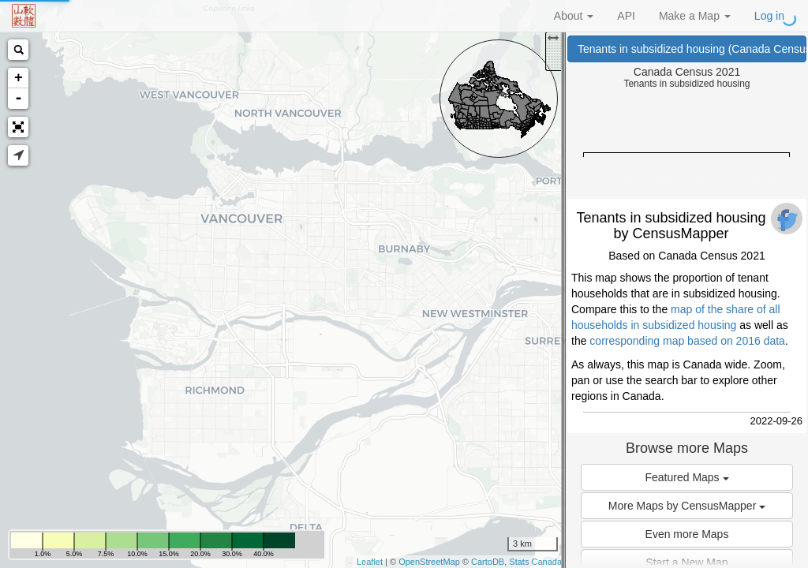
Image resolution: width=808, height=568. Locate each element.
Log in (769, 15)
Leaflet (370, 561)
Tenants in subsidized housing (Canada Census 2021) (692, 49)
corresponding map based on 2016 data (687, 340)
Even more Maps (687, 534)
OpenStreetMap (429, 561)
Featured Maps (686, 477)
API (626, 15)
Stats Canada (535, 561)
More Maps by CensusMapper (686, 505)
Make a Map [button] (695, 15)
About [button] (573, 15)
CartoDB (487, 561)
